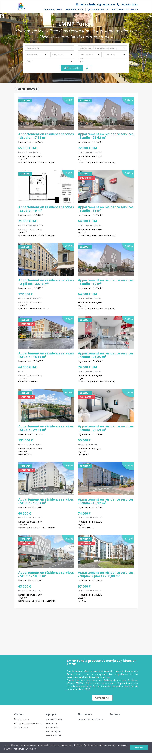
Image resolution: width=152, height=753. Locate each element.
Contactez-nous (21, 727)
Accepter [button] (139, 747)
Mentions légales (53, 731)
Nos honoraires (52, 727)
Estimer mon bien (53, 735)
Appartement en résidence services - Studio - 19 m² (46, 209)
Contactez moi (102, 697)
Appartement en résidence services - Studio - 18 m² (105, 209)
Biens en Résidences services (90, 719)
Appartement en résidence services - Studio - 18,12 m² (105, 501)
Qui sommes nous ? (98, 9)
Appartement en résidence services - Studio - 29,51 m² (46, 428)
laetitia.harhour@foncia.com (95, 4)
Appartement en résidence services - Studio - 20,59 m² (105, 428)
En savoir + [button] (30, 749)
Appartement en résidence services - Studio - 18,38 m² (46, 574)
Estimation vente (74, 9)
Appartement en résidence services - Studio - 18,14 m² (46, 355)
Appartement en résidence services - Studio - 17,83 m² (46, 135)
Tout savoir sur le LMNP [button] (125, 9)
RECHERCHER (72, 68)
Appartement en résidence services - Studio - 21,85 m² (105, 355)
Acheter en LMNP (53, 9)
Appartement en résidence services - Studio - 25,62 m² (105, 135)
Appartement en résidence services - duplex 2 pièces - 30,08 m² (105, 574)
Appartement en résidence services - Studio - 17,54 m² (46, 501)
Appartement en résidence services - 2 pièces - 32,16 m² (46, 282)
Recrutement (51, 723)
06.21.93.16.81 (127, 4)
